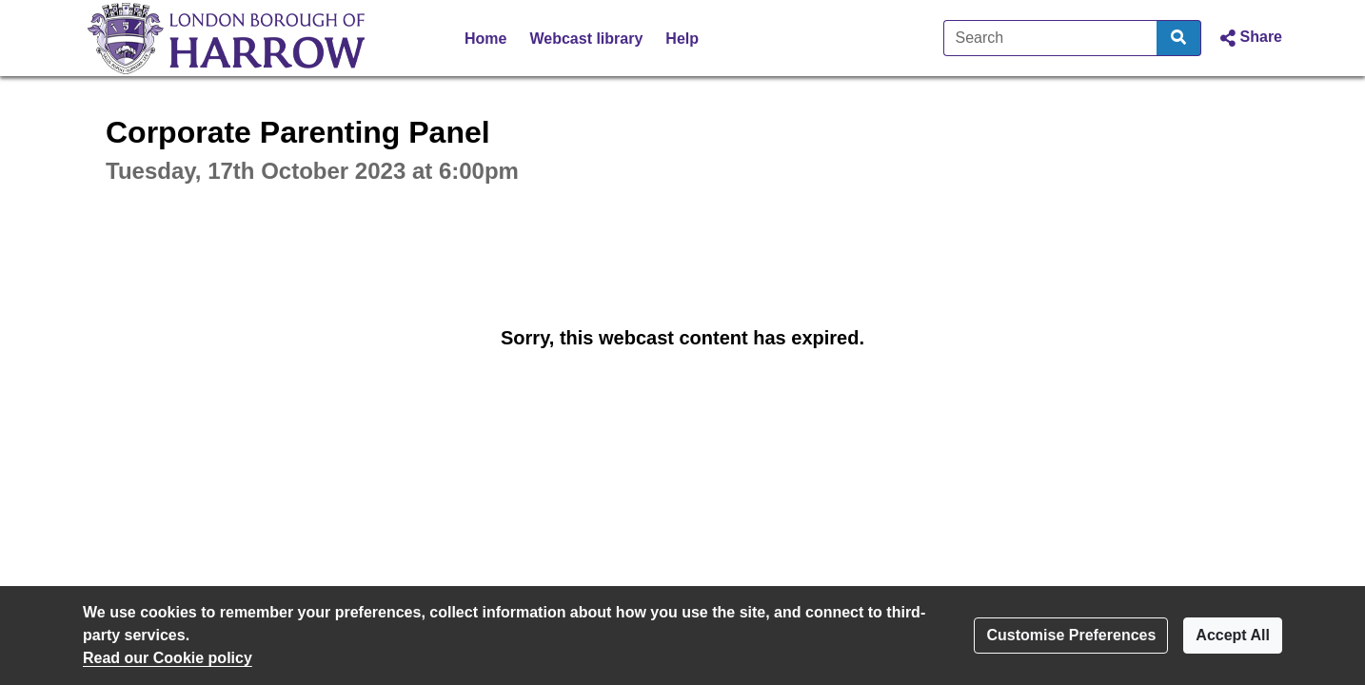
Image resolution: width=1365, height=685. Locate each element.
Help (682, 38)
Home (485, 38)
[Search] (1050, 38)
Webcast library (586, 38)
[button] (1249, 38)
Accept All (1233, 635)
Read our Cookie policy (167, 658)
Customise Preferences (1071, 635)
